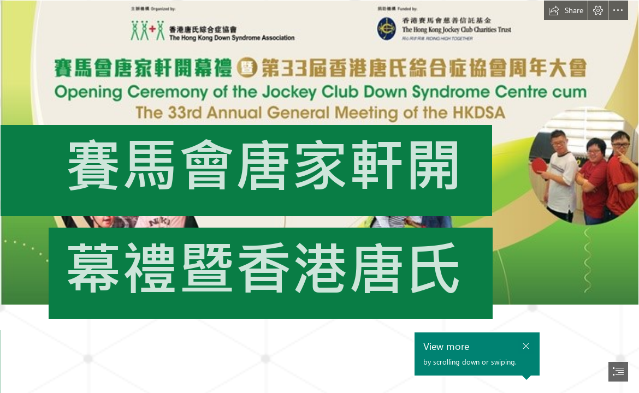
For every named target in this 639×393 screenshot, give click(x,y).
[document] (319, 196)
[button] (566, 10)
